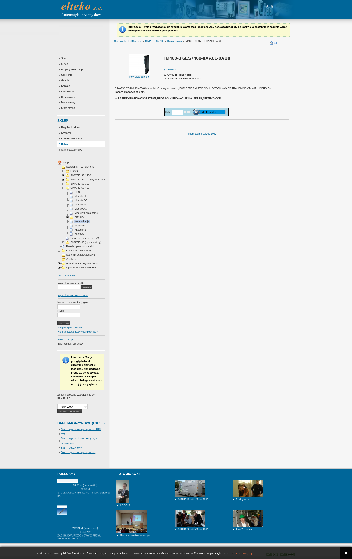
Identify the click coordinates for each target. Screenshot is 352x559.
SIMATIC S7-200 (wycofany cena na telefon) (95, 179)
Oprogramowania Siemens (81, 267)
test (63, 434)
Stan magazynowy (71, 447)
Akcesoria (80, 229)
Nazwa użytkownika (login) (72, 302)
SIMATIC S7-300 (79, 183)
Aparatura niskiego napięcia (82, 263)
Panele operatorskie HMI (80, 246)
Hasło (60, 310)
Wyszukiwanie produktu (71, 283)
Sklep (65, 162)
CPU (77, 192)
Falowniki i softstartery (78, 250)
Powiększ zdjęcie (139, 75)
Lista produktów (66, 275)
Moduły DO (81, 200)
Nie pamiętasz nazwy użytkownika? (78, 331)
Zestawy (79, 233)
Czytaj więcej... (243, 553)
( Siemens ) (170, 69)
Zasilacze (80, 225)
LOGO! (74, 171)
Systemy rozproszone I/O (84, 238)
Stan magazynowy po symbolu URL (81, 429)
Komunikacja (174, 41)
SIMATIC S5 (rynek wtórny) (85, 242)
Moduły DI (80, 196)
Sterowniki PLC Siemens (128, 41)
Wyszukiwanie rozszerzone (73, 295)
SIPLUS (79, 217)
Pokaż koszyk (65, 339)
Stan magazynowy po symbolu (78, 452)
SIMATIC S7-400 (154, 41)
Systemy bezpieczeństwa (80, 254)
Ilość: (168, 112)
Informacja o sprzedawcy (202, 133)
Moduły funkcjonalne (86, 212)
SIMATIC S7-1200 (80, 175)
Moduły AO (81, 208)
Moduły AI (80, 204)
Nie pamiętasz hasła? (70, 327)
